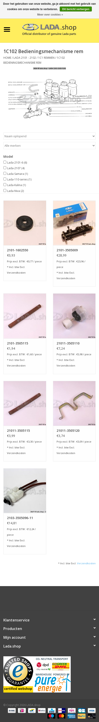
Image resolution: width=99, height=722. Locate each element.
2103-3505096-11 (20, 518)
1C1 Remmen (46, 58)
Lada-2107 (15, 168)
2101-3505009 (67, 250)
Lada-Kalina (16, 185)
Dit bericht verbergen (75, 9)
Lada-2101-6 (17, 162)
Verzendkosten (16, 272)
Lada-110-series (19, 179)
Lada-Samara (17, 174)
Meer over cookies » (50, 14)
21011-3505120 (68, 430)
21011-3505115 (18, 430)
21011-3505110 (68, 343)
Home (7, 58)
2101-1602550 (17, 250)
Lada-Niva (15, 191)
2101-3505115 (17, 343)
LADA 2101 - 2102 (24, 58)
